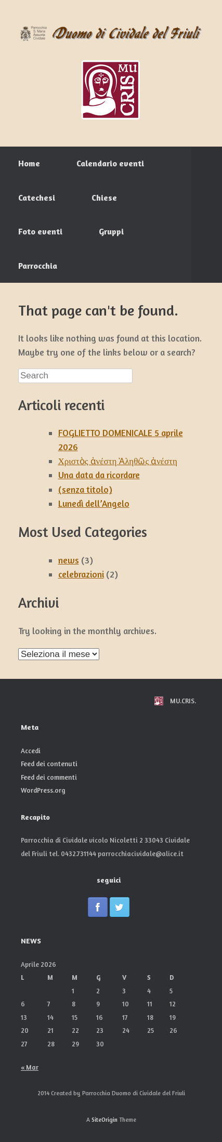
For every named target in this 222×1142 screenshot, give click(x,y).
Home (29, 163)
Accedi (31, 750)
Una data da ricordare (99, 474)
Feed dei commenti (49, 777)
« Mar (29, 1067)
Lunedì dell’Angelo (93, 503)
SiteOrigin (104, 1119)
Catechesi (36, 197)
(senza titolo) (85, 489)
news (68, 560)
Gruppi (111, 231)
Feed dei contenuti (49, 763)
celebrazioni (81, 574)
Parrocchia (37, 265)
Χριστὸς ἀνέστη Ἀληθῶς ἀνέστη (117, 460)
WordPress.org (43, 790)
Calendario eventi (110, 163)
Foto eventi (40, 231)
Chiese (104, 197)
